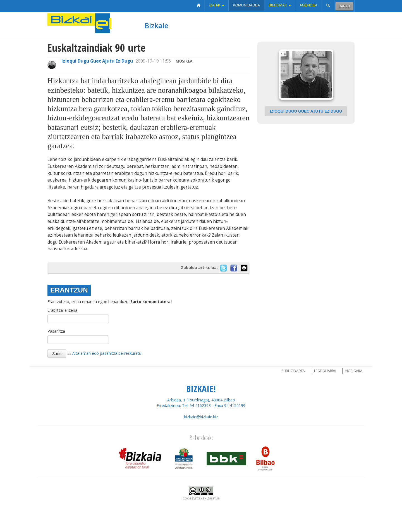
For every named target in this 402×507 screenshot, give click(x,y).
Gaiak (216, 5)
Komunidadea (246, 5)
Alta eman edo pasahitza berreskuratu (106, 353)
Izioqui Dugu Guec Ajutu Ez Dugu (97, 61)
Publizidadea (293, 370)
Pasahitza (56, 331)
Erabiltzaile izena (62, 310)
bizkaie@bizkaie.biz (201, 416)
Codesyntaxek (194, 498)
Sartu (344, 6)
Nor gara (353, 370)
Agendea (308, 5)
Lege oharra (325, 370)
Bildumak (280, 5)
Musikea (184, 61)
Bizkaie (156, 25)
